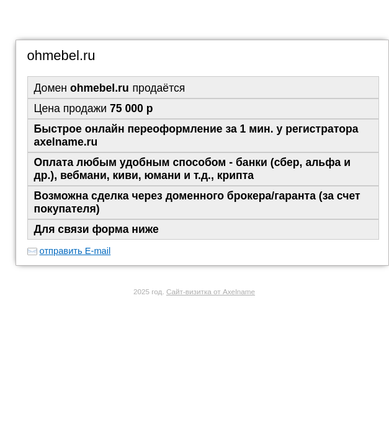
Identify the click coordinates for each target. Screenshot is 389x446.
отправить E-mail (75, 251)
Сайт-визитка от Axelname (210, 291)
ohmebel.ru (61, 55)
